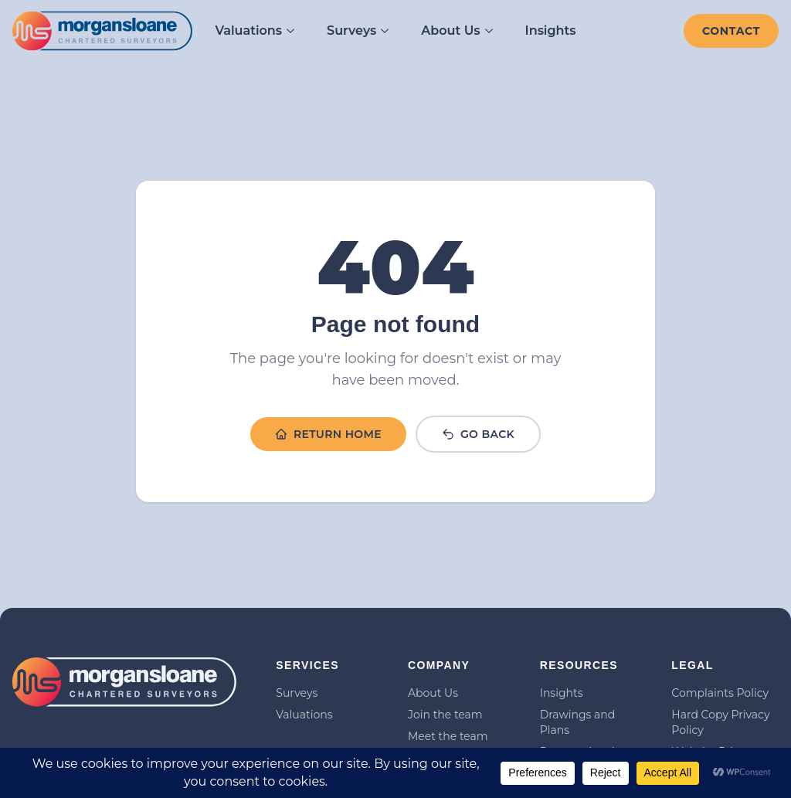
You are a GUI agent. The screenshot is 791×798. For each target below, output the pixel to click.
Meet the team (448, 736)
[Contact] (731, 31)
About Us (457, 30)
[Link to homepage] (102, 31)
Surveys (358, 30)
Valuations (255, 30)
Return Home (328, 434)
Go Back (478, 434)
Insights (550, 30)
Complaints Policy (720, 693)
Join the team (445, 715)
